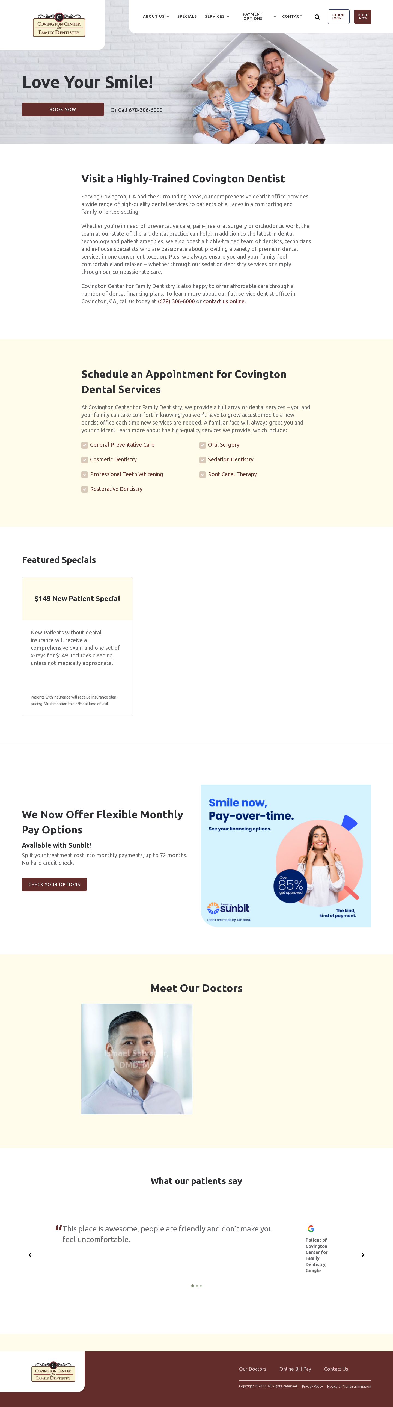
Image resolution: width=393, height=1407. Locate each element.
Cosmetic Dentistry (113, 459)
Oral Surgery (223, 444)
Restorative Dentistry (116, 489)
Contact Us (336, 1366)
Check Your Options (54, 884)
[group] (285, 856)
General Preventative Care (122, 444)
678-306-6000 (146, 110)
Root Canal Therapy (232, 474)
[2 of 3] (197, 1283)
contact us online (224, 301)
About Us (154, 16)
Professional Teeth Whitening (126, 474)
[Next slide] (363, 1252)
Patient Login (338, 16)
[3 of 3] (201, 1283)
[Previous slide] (29, 1252)
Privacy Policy (312, 1384)
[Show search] (317, 16)
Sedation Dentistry (231, 459)
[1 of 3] (192, 1283)
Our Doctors (252, 1366)
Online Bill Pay (295, 1366)
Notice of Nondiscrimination (349, 1384)
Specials (187, 16)
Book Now (363, 16)
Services (215, 16)
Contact (292, 16)
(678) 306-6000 (176, 301)
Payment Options (253, 16)
